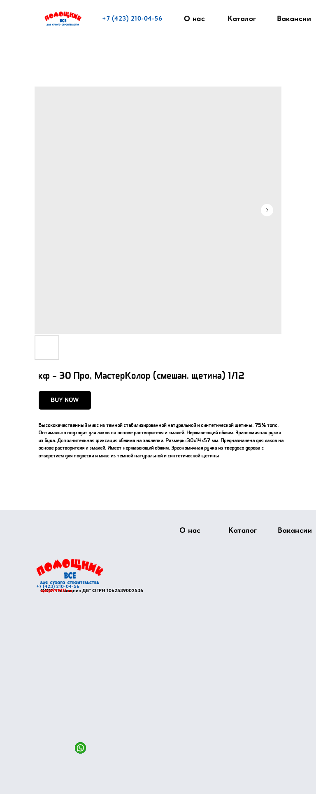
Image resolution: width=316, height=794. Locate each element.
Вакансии (294, 18)
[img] (69, 571)
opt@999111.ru (56, 590)
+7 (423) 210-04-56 (132, 18)
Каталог (242, 18)
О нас (194, 18)
